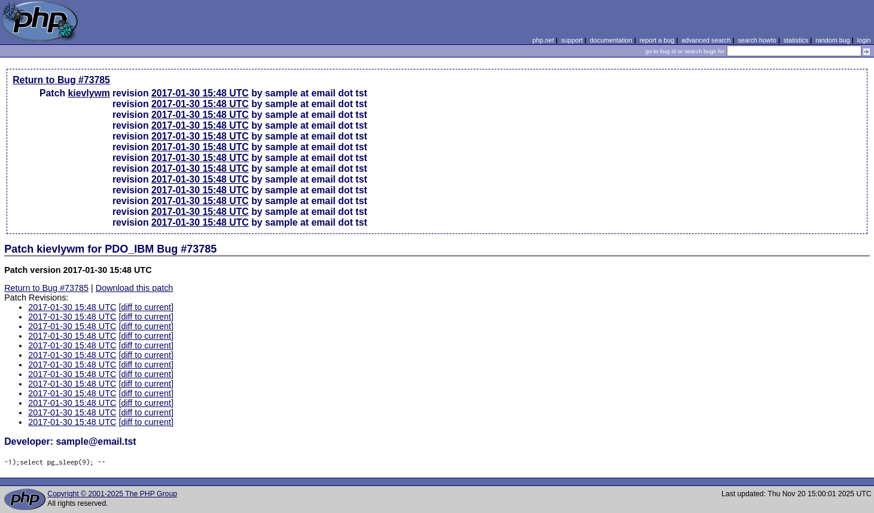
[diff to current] (145, 307)
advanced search (705, 40)
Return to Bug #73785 (61, 80)
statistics (796, 40)
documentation (611, 40)
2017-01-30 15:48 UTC (200, 93)
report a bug (656, 40)
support (572, 40)
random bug (832, 40)
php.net (543, 40)
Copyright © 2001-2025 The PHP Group (112, 494)
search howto (757, 40)
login (864, 40)
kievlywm (89, 93)
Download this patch (134, 288)
